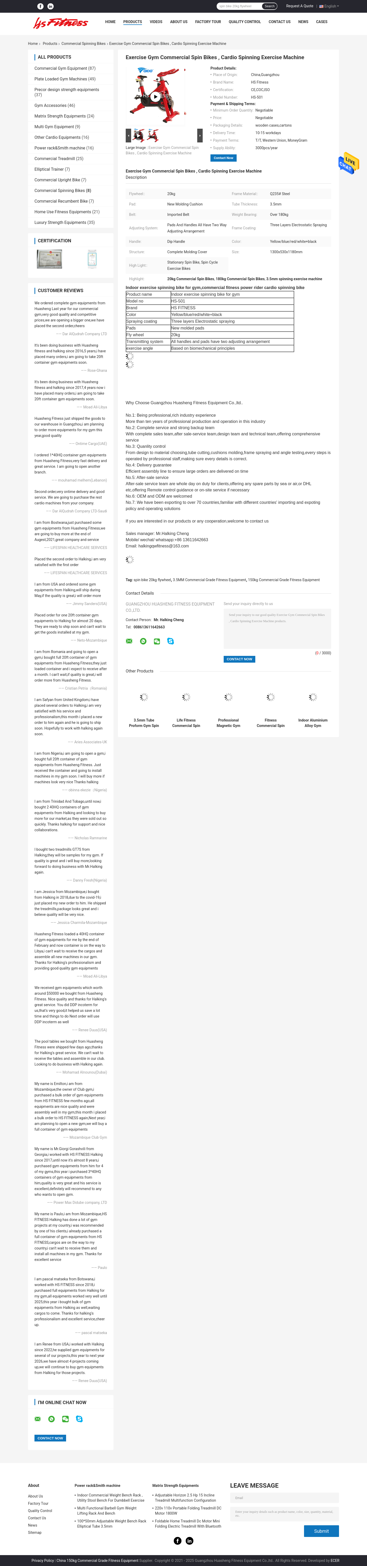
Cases (322, 22)
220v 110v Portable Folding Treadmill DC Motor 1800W (188, 1510)
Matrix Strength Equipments (60, 116)
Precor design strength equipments (66, 89)
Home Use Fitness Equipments (62, 211)
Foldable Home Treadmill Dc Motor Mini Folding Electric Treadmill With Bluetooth (188, 1523)
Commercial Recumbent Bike (61, 201)
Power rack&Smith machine (59, 148)
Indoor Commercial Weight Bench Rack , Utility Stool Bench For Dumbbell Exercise (110, 1497)
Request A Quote (299, 6)
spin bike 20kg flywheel (152, 580)
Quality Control (245, 22)
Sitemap (34, 1532)
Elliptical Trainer (49, 169)
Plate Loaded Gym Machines (60, 79)
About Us (178, 22)
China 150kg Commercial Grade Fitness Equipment (97, 1560)
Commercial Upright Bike (57, 179)
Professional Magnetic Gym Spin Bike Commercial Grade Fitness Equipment (228, 723)
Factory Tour (208, 22)
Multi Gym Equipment (54, 126)
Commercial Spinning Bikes (83, 44)
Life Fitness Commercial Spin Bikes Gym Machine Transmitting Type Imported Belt (186, 723)
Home (110, 22)
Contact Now (223, 158)
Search (269, 6)
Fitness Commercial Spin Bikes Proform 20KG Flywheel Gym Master (271, 723)
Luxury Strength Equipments (60, 222)
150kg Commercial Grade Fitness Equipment (284, 580)
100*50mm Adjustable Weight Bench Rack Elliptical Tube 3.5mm (111, 1523)
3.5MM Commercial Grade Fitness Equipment (209, 580)
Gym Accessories (50, 105)
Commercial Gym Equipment (60, 68)
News (303, 22)
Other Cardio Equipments (57, 137)
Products (132, 22)
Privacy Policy (43, 1560)
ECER (335, 1560)
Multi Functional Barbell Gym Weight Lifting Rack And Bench (107, 1510)
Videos (156, 22)
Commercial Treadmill (54, 158)
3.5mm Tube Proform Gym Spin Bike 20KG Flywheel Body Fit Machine (144, 723)
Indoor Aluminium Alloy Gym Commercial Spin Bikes (313, 723)
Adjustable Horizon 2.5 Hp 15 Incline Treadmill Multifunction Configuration (185, 1497)
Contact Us (280, 22)
